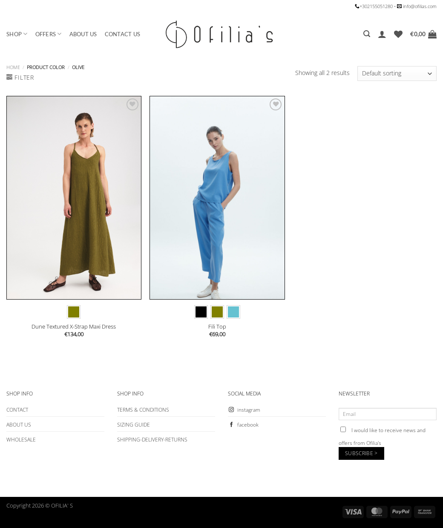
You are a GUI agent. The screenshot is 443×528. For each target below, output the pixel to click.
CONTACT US (123, 34)
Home (13, 67)
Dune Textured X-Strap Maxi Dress (74, 326)
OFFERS (48, 34)
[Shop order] (397, 73)
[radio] (73, 312)
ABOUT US (83, 34)
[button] (366, 34)
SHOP (17, 34)
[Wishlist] (398, 34)
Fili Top (217, 326)
